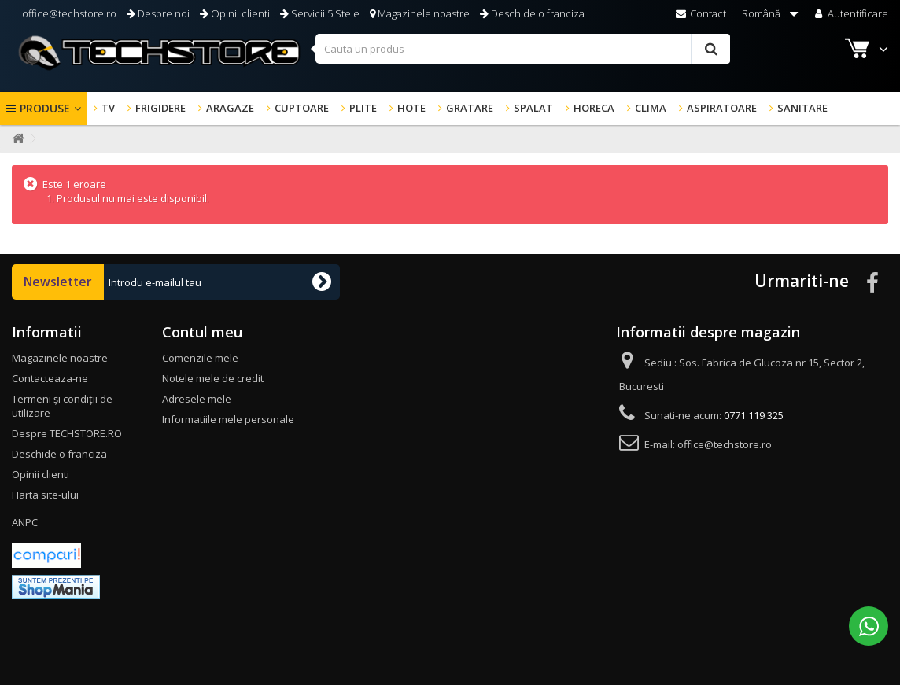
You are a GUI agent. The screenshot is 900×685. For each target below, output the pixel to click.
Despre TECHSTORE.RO (67, 433)
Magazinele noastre (420, 13)
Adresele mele (196, 399)
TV (108, 108)
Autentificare (850, 13)
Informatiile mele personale (228, 419)
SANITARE (802, 108)
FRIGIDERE (160, 108)
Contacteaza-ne (50, 378)
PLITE (363, 108)
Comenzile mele (200, 358)
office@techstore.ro (68, 13)
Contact (701, 13)
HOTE (411, 108)
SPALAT (533, 108)
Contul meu (202, 331)
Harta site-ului (45, 495)
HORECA (594, 108)
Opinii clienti (235, 13)
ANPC (25, 522)
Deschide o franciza (532, 13)
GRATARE (469, 108)
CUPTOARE (302, 108)
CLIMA (650, 108)
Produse (45, 108)
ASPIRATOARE (722, 108)
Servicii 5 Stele (320, 13)
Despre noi (158, 13)
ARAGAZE (230, 108)
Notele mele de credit (213, 378)
